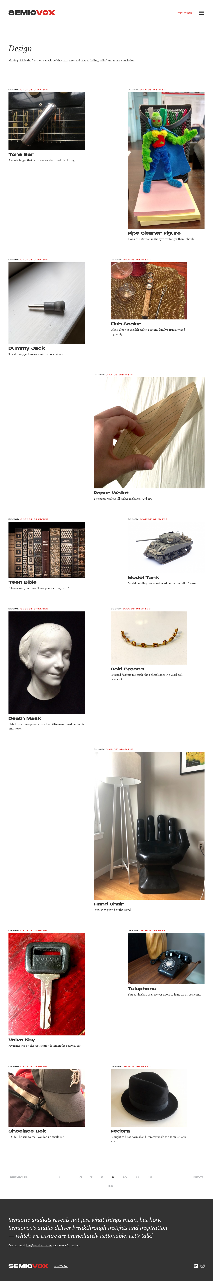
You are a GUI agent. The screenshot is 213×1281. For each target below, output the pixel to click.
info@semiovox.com (39, 1245)
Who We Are (61, 1266)
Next (198, 1177)
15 (110, 1186)
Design (13, 90)
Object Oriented (34, 90)
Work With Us (184, 12)
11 (137, 1177)
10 (124, 1177)
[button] (202, 13)
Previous (18, 1177)
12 (150, 1177)
